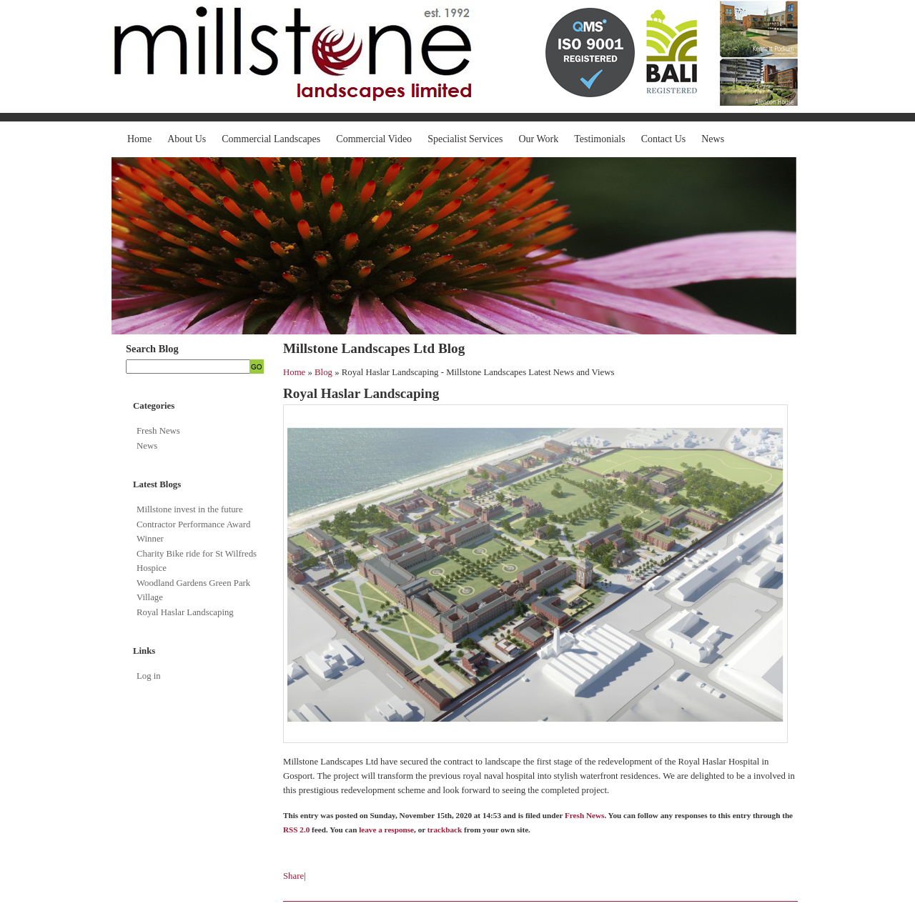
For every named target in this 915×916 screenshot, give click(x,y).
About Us (186, 139)
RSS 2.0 (296, 829)
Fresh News (158, 431)
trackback (444, 829)
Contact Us (663, 139)
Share (293, 876)
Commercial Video (374, 139)
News (712, 139)
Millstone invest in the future (190, 509)
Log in (149, 676)
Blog (323, 372)
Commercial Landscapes (271, 139)
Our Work (539, 139)
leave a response (386, 829)
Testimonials (599, 139)
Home (139, 139)
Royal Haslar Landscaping (185, 612)
